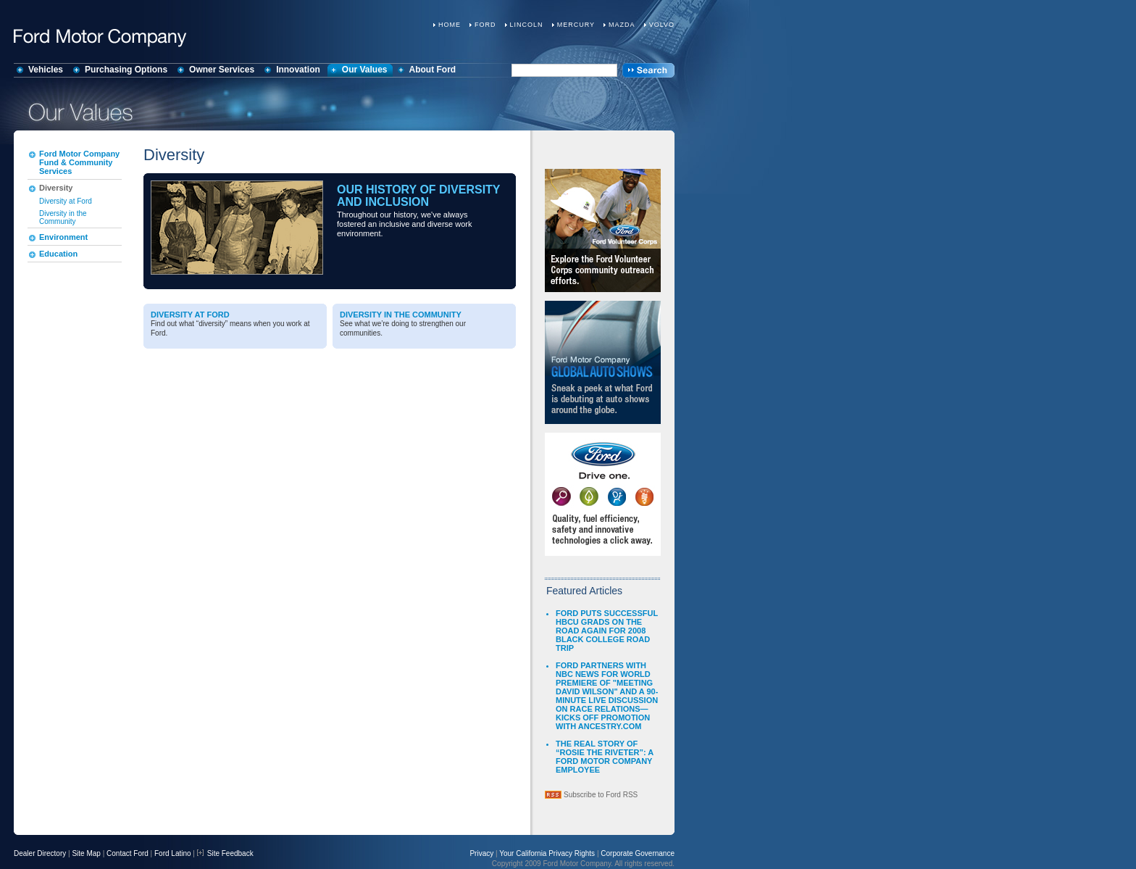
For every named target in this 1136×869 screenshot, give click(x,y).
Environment (63, 237)
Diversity (55, 187)
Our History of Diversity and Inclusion (418, 195)
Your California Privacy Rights (547, 853)
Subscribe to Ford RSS (601, 795)
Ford (485, 24)
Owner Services (221, 70)
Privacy (481, 853)
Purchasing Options (126, 70)
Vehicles (45, 70)
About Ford (432, 70)
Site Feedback (225, 853)
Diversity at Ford (65, 201)
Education (58, 253)
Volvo (661, 24)
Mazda (622, 24)
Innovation (298, 70)
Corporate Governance (637, 853)
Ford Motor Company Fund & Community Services (79, 162)
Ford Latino (172, 853)
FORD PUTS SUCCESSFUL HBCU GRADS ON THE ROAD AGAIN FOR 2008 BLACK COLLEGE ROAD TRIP (607, 630)
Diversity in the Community (63, 217)
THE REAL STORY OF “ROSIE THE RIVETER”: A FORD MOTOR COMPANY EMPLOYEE (604, 756)
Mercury (576, 24)
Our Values (365, 70)
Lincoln (526, 24)
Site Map (86, 853)
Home (449, 24)
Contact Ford (127, 853)
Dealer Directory (40, 853)
